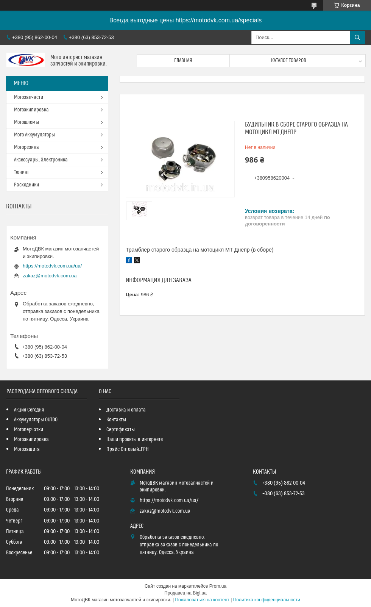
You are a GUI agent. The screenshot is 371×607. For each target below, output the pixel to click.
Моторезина (26, 147)
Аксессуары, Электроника (41, 160)
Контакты (116, 420)
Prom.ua (217, 586)
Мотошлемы (26, 122)
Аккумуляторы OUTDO (36, 420)
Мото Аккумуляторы (34, 135)
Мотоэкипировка (31, 110)
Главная (183, 61)
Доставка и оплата (126, 410)
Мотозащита (27, 449)
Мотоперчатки (28, 430)
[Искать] (357, 37)
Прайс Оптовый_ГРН (127, 449)
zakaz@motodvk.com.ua (50, 275)
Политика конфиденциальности (266, 599)
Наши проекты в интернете (134, 439)
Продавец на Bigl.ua (185, 593)
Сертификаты (120, 430)
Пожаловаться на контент (202, 599)
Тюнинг (21, 172)
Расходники (26, 185)
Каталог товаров (288, 61)
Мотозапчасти (28, 97)
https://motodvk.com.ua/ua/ (52, 266)
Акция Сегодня (29, 410)
